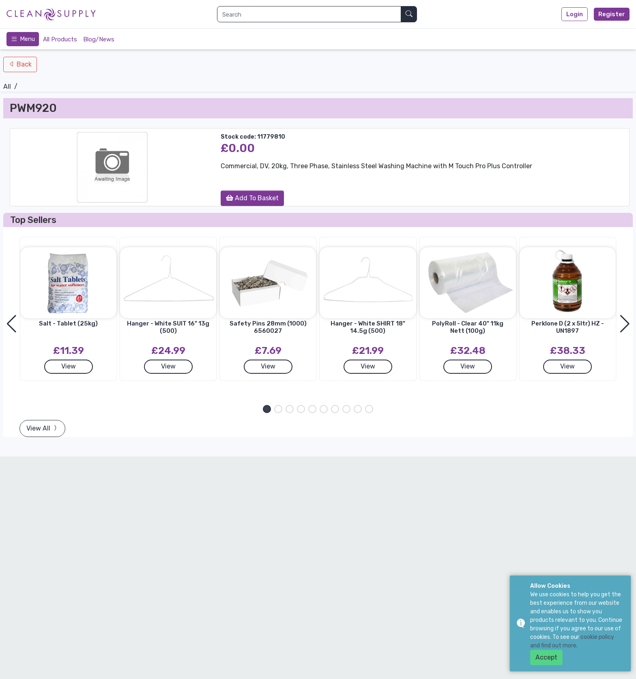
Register (611, 14)
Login (574, 14)
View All (42, 428)
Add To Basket (252, 198)
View (68, 366)
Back (23, 64)
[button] (267, 409)
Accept (546, 657)
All (7, 86)
